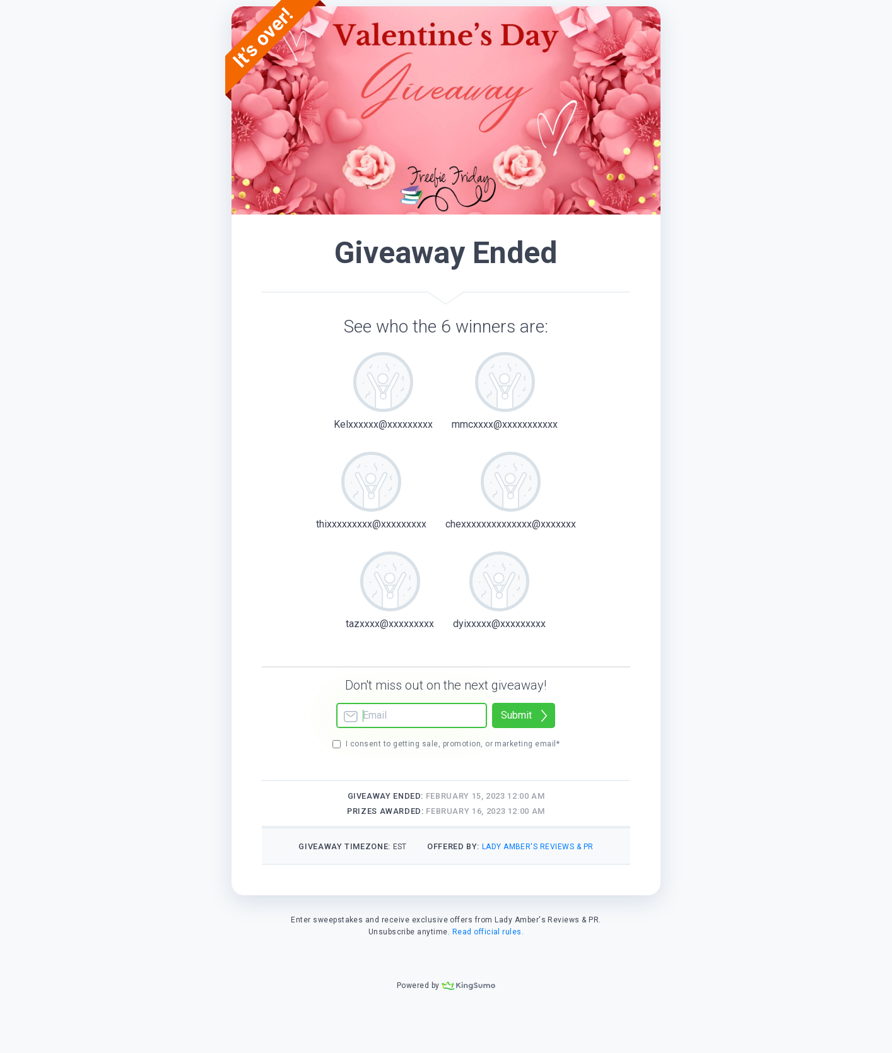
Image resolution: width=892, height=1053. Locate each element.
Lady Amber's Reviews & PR (538, 846)
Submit (516, 715)
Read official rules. (488, 931)
